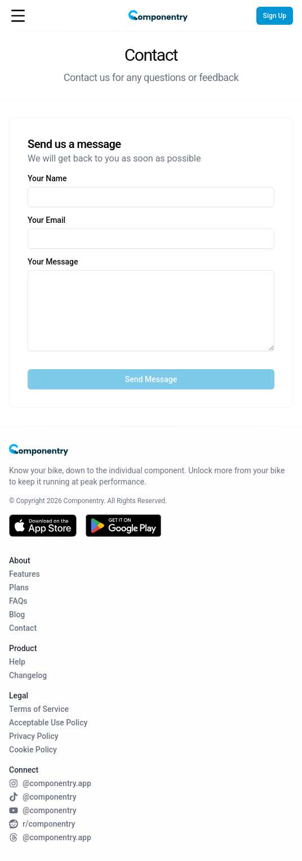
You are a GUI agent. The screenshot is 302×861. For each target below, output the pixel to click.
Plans (19, 587)
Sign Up (274, 16)
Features (24, 574)
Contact (23, 628)
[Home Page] (151, 16)
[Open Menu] (18, 16)
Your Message (53, 262)
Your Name (47, 178)
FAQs (18, 601)
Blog (17, 614)
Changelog (28, 675)
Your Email (46, 220)
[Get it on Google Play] (124, 525)
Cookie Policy (33, 749)
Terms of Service (39, 709)
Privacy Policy (34, 736)
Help (17, 661)
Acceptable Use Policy (48, 722)
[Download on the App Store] (43, 525)
